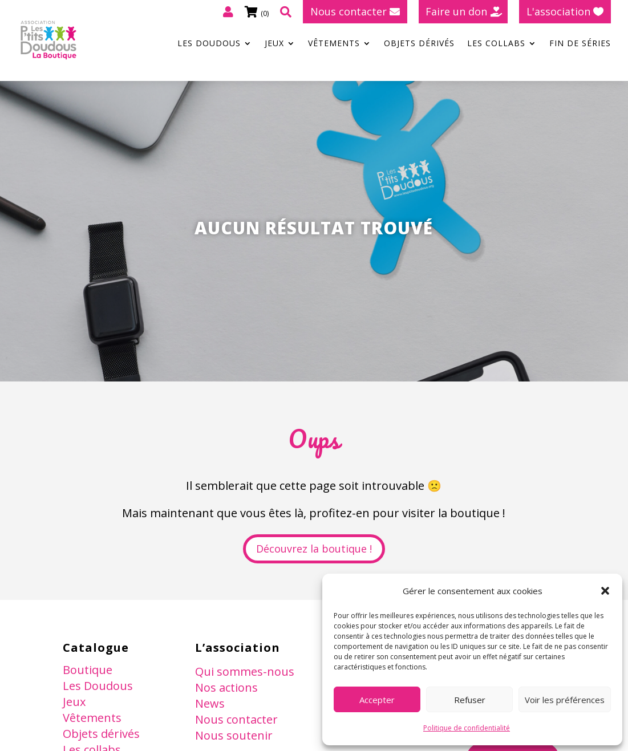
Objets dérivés (419, 43)
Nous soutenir (234, 735)
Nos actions (226, 687)
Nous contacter (348, 11)
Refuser (469, 699)
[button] (605, 590)
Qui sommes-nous (244, 671)
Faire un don (456, 11)
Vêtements (334, 43)
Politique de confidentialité (466, 728)
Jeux (274, 43)
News (210, 703)
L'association (558, 11)
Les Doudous (209, 43)
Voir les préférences (565, 699)
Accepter (377, 699)
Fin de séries (580, 43)
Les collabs (496, 43)
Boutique (87, 669)
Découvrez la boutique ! (314, 548)
